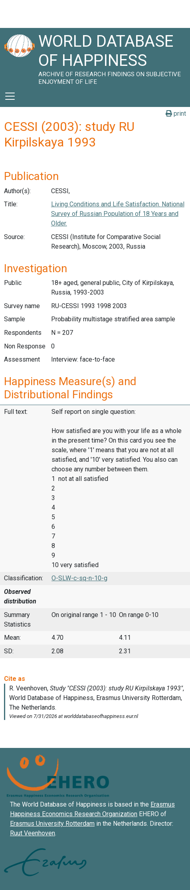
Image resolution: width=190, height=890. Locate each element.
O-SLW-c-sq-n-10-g (79, 578)
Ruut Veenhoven (32, 833)
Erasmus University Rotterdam (52, 823)
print (176, 113)
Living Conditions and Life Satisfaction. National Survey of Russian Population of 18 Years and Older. (117, 213)
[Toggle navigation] (10, 96)
